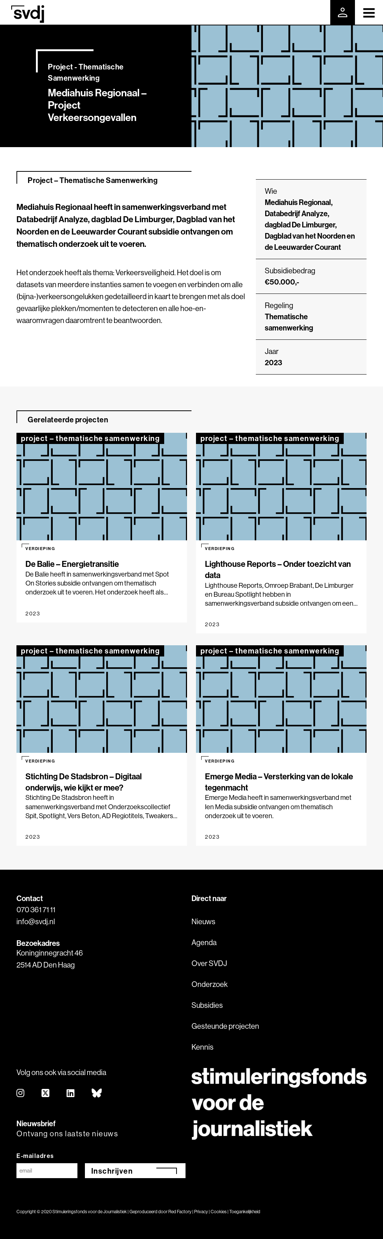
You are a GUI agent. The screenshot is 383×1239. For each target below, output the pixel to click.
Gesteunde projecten (225, 1026)
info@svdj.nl (35, 921)
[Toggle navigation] (369, 12)
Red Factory (180, 1211)
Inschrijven (112, 1171)
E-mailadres (35, 1155)
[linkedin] (71, 1093)
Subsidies (207, 1005)
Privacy (201, 1211)
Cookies (219, 1211)
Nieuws (203, 921)
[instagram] (20, 1093)
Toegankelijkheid (244, 1211)
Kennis (203, 1047)
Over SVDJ (209, 963)
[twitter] (46, 1093)
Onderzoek (210, 984)
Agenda (204, 942)
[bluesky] (97, 1093)
